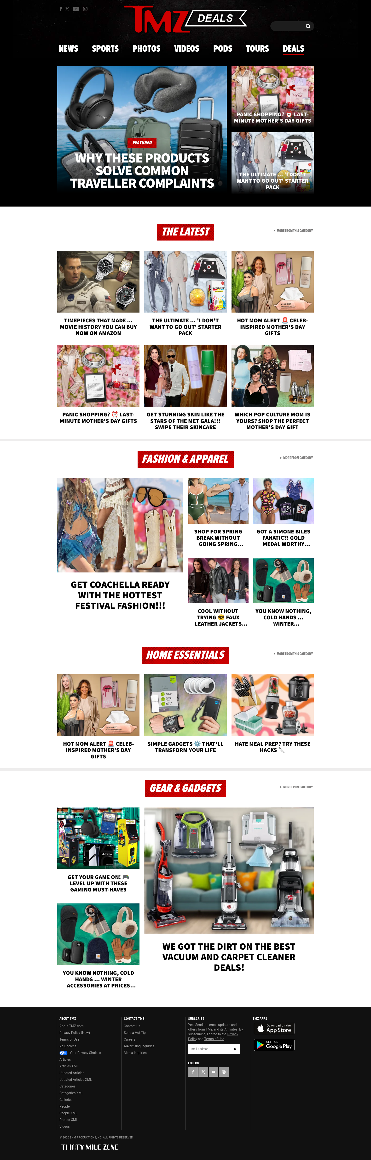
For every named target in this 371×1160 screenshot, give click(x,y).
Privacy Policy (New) (74, 1033)
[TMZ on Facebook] (61, 9)
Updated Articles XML (75, 1080)
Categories (67, 1086)
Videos (186, 49)
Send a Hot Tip (135, 1033)
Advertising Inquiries (139, 1046)
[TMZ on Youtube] (76, 9)
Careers (129, 1039)
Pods (222, 49)
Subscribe (235, 1049)
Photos (146, 49)
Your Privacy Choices (80, 1053)
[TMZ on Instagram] (85, 9)
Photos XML (68, 1120)
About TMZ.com (71, 1026)
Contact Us (132, 1026)
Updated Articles (71, 1073)
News (68, 49)
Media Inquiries (135, 1053)
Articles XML (69, 1066)
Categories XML (71, 1093)
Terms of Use (69, 1039)
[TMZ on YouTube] (213, 1072)
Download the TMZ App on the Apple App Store (274, 1029)
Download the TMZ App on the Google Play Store (274, 1045)
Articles (65, 1059)
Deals (293, 49)
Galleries (65, 1100)
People (64, 1106)
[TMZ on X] (68, 9)
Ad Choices (67, 1046)
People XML (68, 1113)
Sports (105, 49)
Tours (257, 49)
